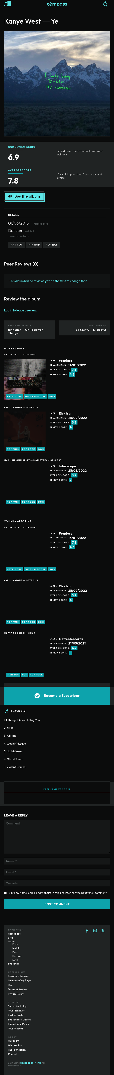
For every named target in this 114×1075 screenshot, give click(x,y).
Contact (12, 1054)
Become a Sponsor (19, 976)
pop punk (13, 449)
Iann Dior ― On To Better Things (25, 331)
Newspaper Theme (30, 1062)
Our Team (13, 1040)
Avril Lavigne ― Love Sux (21, 407)
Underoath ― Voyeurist (20, 354)
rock (51, 396)
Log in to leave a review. (20, 310)
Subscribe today (17, 1006)
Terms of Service (17, 989)
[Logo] (57, 4)
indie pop (13, 674)
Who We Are (15, 1045)
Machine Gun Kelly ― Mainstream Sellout (33, 460)
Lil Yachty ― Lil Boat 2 (91, 330)
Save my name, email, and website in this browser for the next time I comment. (58, 893)
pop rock (28, 449)
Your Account (15, 1028)
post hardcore (35, 396)
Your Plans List (16, 1010)
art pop (16, 245)
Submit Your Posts (18, 1023)
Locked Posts (15, 1014)
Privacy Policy (15, 993)
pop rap (51, 245)
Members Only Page (19, 980)
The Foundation (17, 1049)
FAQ (10, 984)
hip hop (34, 245)
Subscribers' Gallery (19, 1019)
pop (24, 674)
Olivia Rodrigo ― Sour (19, 633)
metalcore (14, 396)
